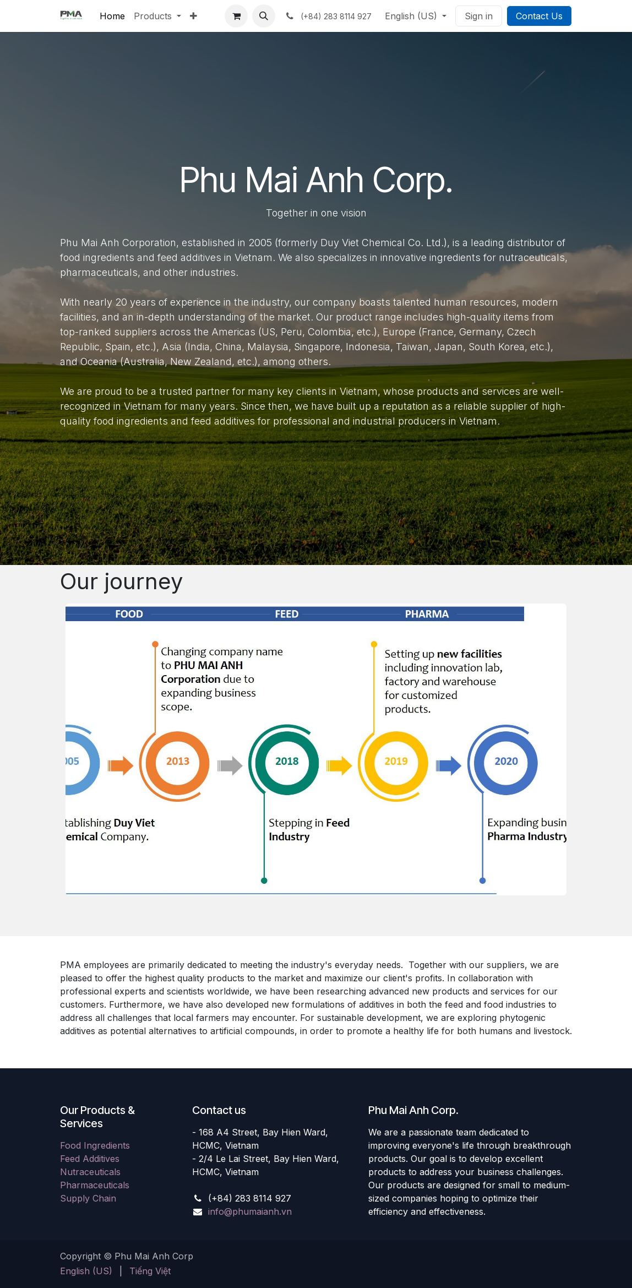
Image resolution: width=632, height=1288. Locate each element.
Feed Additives (89, 1158)
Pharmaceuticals (94, 1185)
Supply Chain (88, 1198)
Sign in (479, 15)
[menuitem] (112, 16)
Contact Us (539, 15)
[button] (263, 16)
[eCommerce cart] (236, 16)
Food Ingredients (95, 1145)
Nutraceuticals (90, 1171)
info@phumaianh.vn (250, 1211)
